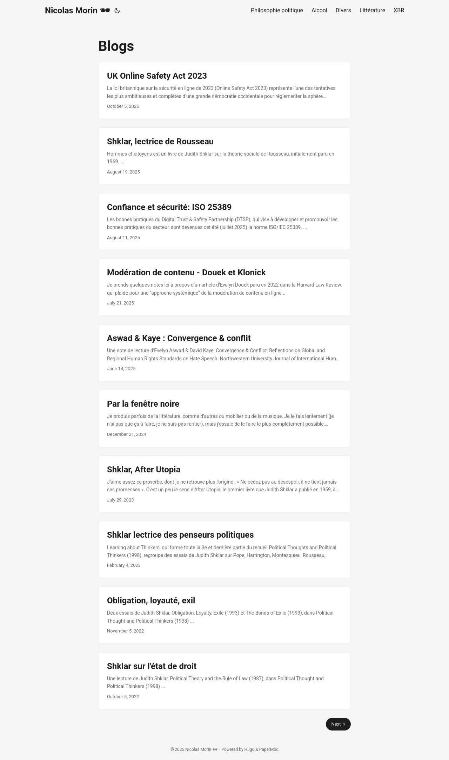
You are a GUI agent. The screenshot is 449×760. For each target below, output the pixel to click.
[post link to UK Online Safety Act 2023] (224, 90)
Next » (338, 724)
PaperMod (269, 749)
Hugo (249, 749)
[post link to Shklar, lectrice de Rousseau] (224, 156)
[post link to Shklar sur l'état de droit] (224, 681)
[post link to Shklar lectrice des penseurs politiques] (224, 549)
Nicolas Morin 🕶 (77, 10)
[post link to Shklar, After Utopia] (224, 484)
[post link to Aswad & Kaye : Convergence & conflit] (224, 353)
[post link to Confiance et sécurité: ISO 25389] (224, 222)
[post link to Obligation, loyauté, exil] (224, 615)
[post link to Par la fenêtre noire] (224, 418)
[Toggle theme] (117, 10)
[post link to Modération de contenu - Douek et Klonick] (224, 287)
